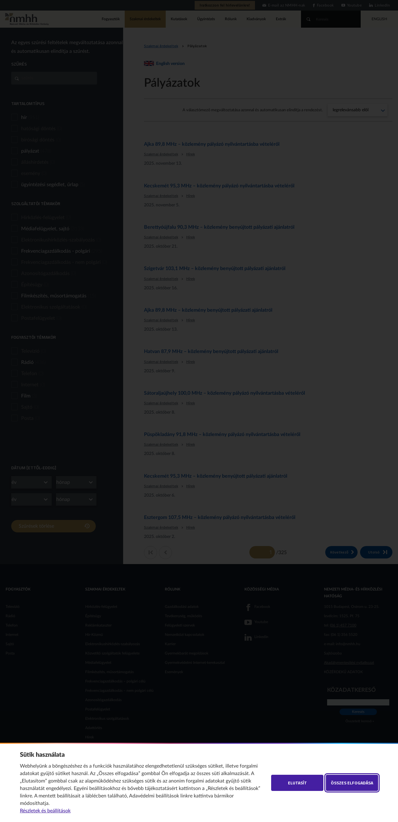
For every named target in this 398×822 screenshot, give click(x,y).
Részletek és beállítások (45, 810)
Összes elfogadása (352, 782)
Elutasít (297, 782)
